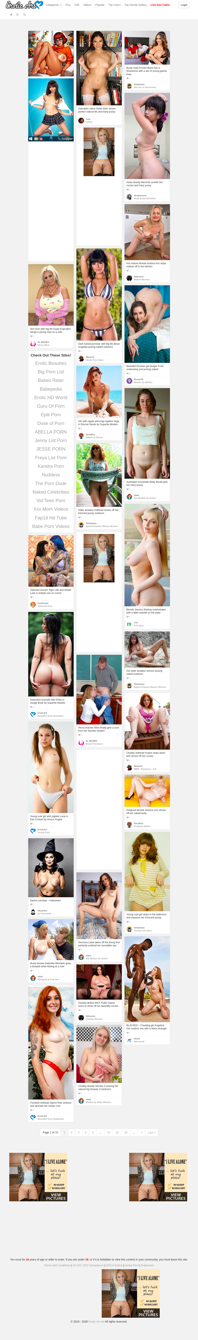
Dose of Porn (50, 423)
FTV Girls (139, 626)
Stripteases (147, 1265)
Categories (54, 4)
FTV (136, 623)
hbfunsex (139, 276)
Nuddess (51, 474)
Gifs (76, 4)
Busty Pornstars (94, 744)
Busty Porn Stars (95, 360)
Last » (151, 1132)
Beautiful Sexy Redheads (51, 1119)
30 (125, 1132)
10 (108, 1132)
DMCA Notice (114, 1265)
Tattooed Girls (45, 606)
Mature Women (142, 279)
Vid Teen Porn (50, 500)
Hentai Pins (131, 1265)
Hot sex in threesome (145, 87)
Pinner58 (138, 379)
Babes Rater (51, 380)
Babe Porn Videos (50, 526)
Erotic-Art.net (96, 1321)
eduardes (42, 910)
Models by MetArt (143, 382)
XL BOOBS (43, 342)
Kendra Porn (51, 466)
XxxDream (43, 603)
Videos (87, 4)
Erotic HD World (50, 397)
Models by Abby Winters (98, 1102)
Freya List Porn (51, 457)
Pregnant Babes (142, 826)
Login (184, 4)
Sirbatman (139, 84)
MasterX (90, 357)
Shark (137, 1038)
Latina (89, 122)
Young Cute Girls (143, 930)
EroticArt (42, 713)
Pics (68, 4)
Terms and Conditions (57, 1265)
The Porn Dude (51, 483)
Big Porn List (51, 371)
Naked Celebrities (50, 492)
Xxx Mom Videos (50, 509)
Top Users (114, 4)
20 (117, 1132)
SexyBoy (90, 434)
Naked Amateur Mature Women (102, 526)
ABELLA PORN (51, 431)
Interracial (139, 1041)
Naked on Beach (94, 437)
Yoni (88, 119)
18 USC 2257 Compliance (88, 1265)
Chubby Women (94, 1019)
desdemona (140, 195)
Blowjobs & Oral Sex (48, 979)
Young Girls (44, 832)
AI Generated (44, 913)
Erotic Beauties (50, 363)
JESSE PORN (51, 449)
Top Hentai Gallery (136, 4)
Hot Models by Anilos (145, 498)
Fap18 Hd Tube (51, 517)
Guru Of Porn (51, 406)
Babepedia (51, 389)
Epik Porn (51, 414)
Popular (100, 4)
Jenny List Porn (51, 440)
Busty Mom (44, 345)
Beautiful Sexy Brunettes (51, 716)
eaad (136, 495)
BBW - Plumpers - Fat (145, 769)
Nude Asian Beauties (145, 198)
